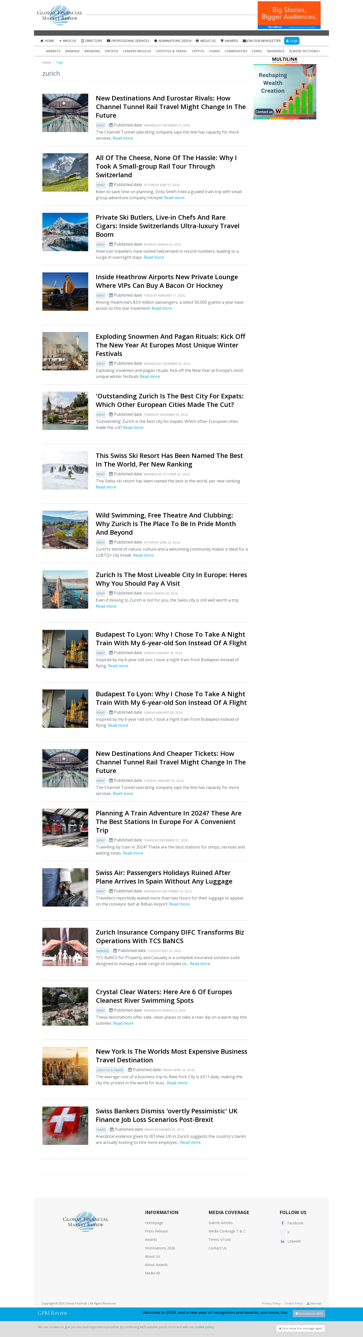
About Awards (156, 1264)
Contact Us (217, 1248)
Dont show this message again (300, 1328)
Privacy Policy (271, 1303)
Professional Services (127, 40)
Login (292, 41)
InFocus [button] (67, 40)
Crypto (198, 51)
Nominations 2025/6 (172, 40)
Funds (214, 51)
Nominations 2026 (160, 1248)
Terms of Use (219, 1239)
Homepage (154, 1222)
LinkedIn (290, 1241)
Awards (229, 40)
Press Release (156, 1231)
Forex (257, 51)
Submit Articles (220, 1222)
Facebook (292, 1223)
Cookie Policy (294, 1303)
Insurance (276, 51)
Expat (101, 125)
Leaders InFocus (137, 51)
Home (47, 40)
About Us (205, 40)
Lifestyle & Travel (171, 51)
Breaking (92, 51)
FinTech (111, 51)
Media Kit (152, 1273)
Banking (72, 51)
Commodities (236, 51)
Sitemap (314, 1303)
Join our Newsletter (261, 40)
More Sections (304, 51)
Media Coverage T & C (227, 1231)
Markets (53, 51)
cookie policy (204, 1327)
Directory (91, 40)
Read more (123, 138)
